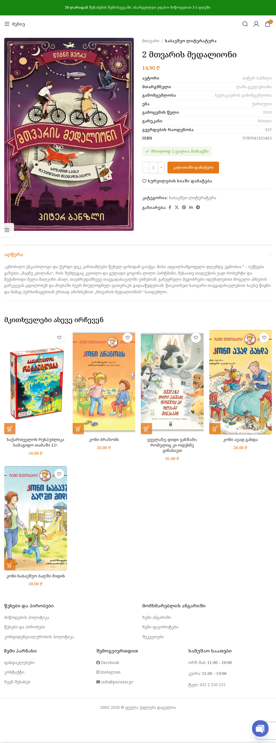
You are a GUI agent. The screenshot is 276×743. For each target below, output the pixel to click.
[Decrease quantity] (145, 167)
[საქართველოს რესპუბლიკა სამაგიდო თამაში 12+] (35, 382)
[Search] (245, 23)
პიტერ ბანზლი (257, 78)
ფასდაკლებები (19, 662)
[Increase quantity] (161, 167)
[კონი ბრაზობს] (104, 382)
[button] (9, 428)
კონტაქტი (14, 672)
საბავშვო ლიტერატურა (191, 40)
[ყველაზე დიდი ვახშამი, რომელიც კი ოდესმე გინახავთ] (172, 382)
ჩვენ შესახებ (17, 681)
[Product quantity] (153, 167)
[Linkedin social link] (191, 207)
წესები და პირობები (24, 627)
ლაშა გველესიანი (254, 86)
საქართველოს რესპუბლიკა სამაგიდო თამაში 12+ (35, 442)
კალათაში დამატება (193, 167)
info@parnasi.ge (114, 681)
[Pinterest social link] (184, 207)
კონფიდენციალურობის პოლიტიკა (39, 636)
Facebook (107, 662)
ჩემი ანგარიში (156, 617)
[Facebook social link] (169, 207)
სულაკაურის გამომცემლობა (243, 95)
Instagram (108, 672)
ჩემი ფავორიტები (160, 627)
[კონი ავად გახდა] (240, 382)
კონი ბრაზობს (104, 439)
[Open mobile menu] (14, 23)
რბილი (265, 121)
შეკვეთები (153, 636)
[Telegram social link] (198, 207)
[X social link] (176, 207)
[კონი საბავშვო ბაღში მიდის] (35, 518)
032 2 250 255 (213, 684)
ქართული (262, 103)
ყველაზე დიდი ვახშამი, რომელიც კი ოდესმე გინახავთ (172, 445)
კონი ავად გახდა (240, 439)
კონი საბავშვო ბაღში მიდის (35, 576)
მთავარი (150, 40)
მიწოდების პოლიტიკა (26, 617)
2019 (267, 112)
